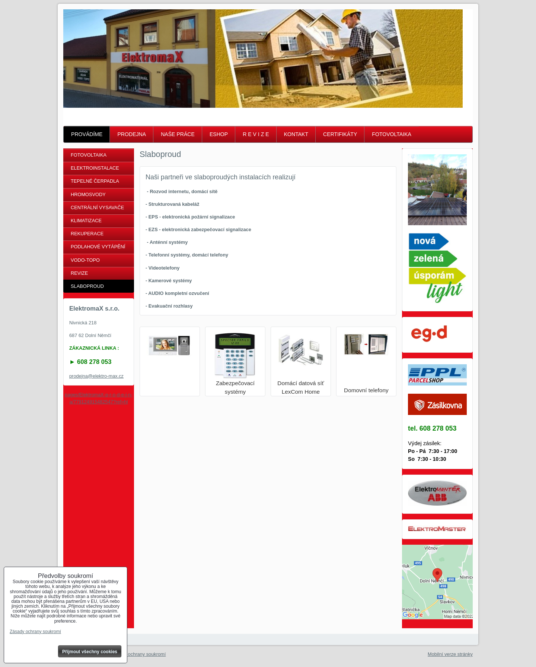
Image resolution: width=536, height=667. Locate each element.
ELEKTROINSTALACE (95, 168)
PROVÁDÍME (86, 134)
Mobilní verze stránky (450, 654)
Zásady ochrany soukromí (138, 654)
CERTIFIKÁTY (340, 134)
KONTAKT (296, 134)
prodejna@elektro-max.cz (96, 376)
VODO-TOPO (85, 260)
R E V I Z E (256, 134)
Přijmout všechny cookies (89, 651)
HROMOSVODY (88, 194)
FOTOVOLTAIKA (391, 134)
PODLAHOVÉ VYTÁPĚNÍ (98, 246)
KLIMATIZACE (86, 220)
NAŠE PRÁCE (178, 134)
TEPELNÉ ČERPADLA (95, 181)
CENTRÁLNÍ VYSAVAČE (97, 207)
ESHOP (219, 134)
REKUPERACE (87, 233)
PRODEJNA (131, 134)
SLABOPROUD (87, 286)
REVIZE (79, 273)
